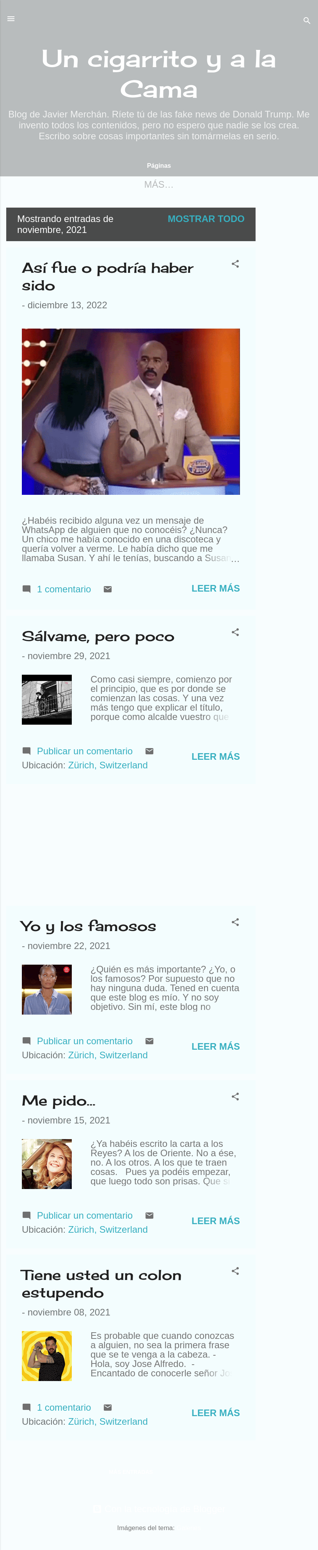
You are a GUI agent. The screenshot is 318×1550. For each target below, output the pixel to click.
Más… (283, 184)
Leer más (216, 590)
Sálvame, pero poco (98, 637)
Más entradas (131, 1473)
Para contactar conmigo (187, 184)
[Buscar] (307, 21)
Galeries (188, 1529)
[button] (235, 266)
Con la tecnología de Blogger (158, 1510)
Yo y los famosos (89, 927)
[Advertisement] (287, 326)
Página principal (63, 184)
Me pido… (58, 1102)
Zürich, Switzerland (108, 766)
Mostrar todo (206, 220)
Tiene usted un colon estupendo (101, 1285)
